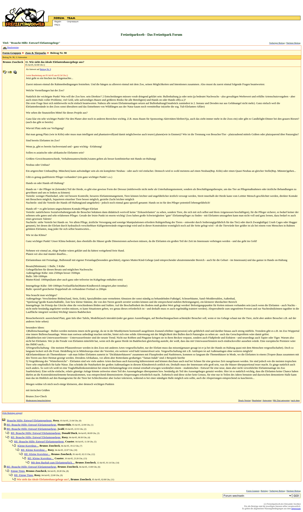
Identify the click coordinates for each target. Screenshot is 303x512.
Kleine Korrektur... (27, 445)
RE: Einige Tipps (23, 475)
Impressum (296, 508)
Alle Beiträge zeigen (12, 413)
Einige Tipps (18, 470)
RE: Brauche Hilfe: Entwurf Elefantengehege (31, 424)
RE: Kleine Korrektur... (34, 449)
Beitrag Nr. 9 (45, 69)
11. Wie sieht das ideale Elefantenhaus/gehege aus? (54, 62)
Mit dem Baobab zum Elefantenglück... (52, 462)
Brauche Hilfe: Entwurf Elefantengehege (29, 420)
